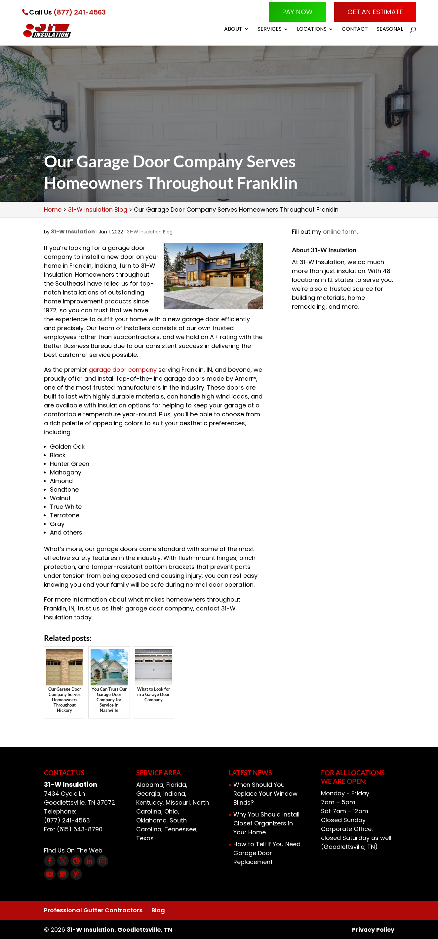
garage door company (123, 369)
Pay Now (297, 12)
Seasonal (390, 30)
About (233, 30)
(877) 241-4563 (80, 12)
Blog (158, 910)
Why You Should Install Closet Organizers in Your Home (266, 823)
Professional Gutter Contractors (93, 910)
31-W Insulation (73, 231)
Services (270, 30)
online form (340, 231)
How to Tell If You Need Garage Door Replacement (266, 853)
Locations (312, 30)
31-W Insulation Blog (150, 231)
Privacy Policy (372, 929)
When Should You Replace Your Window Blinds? (265, 794)
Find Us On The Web (73, 850)
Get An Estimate (375, 12)
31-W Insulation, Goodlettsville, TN (120, 929)
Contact (355, 30)
